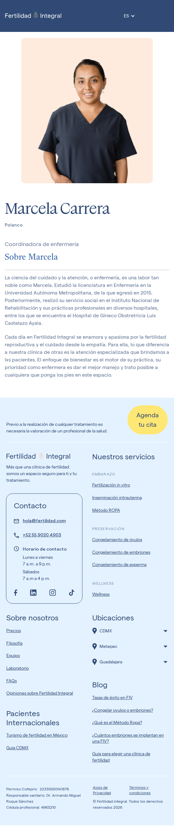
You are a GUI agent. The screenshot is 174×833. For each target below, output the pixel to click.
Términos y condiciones (140, 790)
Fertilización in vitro (111, 484)
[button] (130, 631)
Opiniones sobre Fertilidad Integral (39, 693)
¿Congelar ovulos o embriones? (122, 710)
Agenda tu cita (147, 420)
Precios (13, 630)
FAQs (11, 680)
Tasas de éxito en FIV (112, 697)
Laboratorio (17, 668)
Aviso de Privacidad (102, 790)
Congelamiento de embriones (121, 552)
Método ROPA (106, 510)
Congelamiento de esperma (119, 564)
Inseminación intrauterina (117, 497)
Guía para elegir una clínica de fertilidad (121, 757)
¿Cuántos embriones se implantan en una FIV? (128, 738)
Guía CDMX (17, 747)
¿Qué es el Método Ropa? (117, 722)
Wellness (101, 594)
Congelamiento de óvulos (117, 539)
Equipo (13, 655)
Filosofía (14, 643)
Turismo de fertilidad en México (37, 735)
